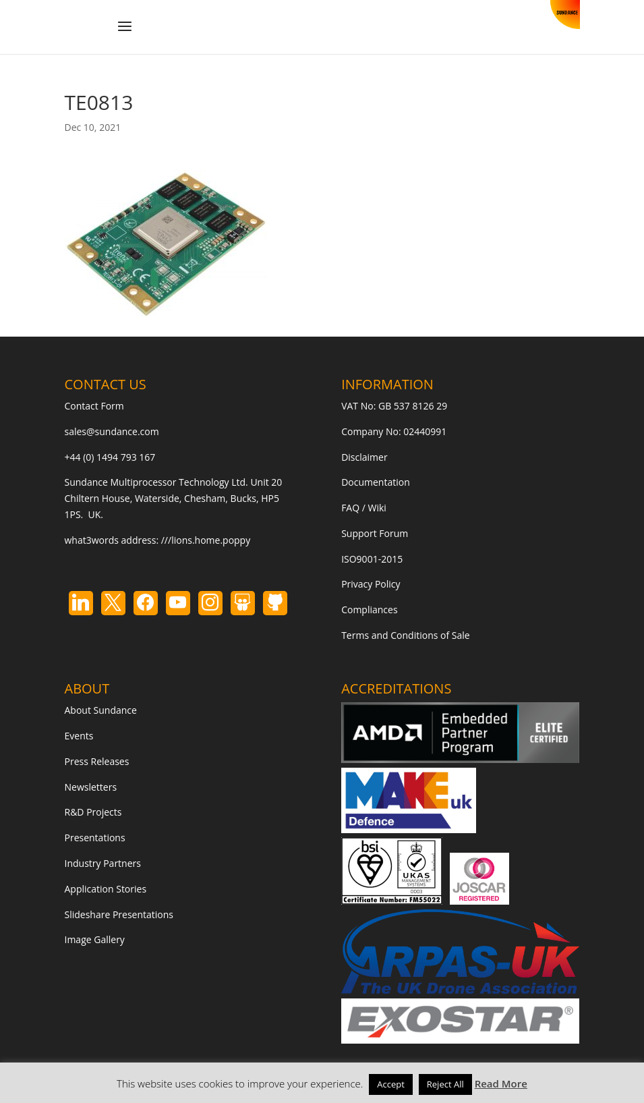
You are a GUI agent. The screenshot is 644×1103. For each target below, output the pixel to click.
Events (79, 735)
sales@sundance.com (112, 431)
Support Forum (374, 533)
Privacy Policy (370, 583)
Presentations (95, 837)
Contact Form (94, 405)
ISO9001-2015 (372, 559)
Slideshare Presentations (119, 914)
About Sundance (101, 710)
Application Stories (106, 888)
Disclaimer (364, 457)
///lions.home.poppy (205, 540)
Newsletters (91, 787)
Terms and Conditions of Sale (405, 635)
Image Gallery (95, 939)
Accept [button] (391, 1084)
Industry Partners (103, 863)
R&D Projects (93, 811)
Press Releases (97, 761)
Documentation (375, 482)
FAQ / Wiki (363, 507)
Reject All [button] (445, 1084)
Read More (501, 1083)
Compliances (369, 609)
